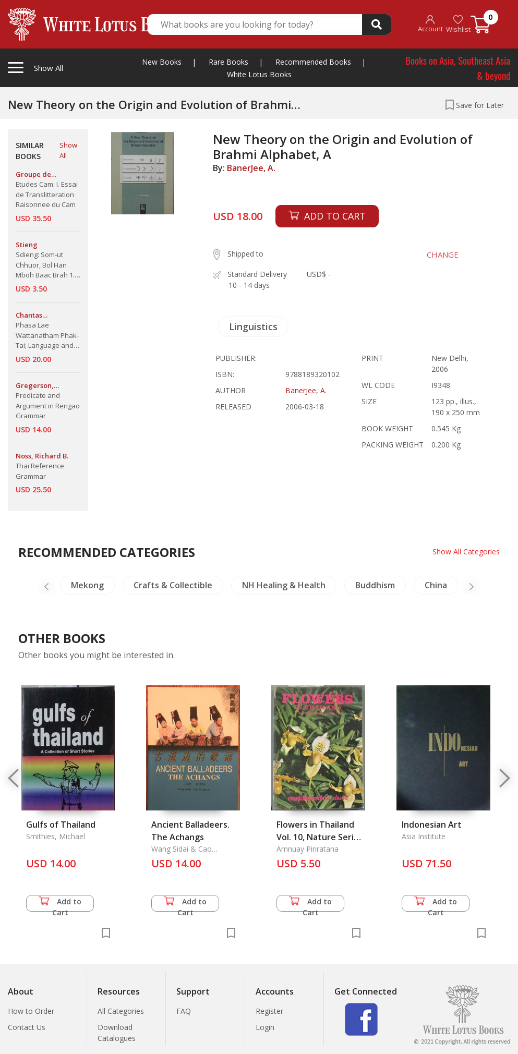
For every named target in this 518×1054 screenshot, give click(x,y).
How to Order (31, 1011)
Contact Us (26, 1027)
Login (265, 1027)
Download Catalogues (117, 1032)
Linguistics (253, 326)
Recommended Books (313, 62)
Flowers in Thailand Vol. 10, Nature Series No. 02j (319, 837)
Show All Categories (466, 551)
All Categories (121, 1011)
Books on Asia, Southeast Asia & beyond (457, 67)
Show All (68, 150)
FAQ (183, 1011)
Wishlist (458, 24)
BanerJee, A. (251, 168)
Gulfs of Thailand (60, 824)
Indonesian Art (432, 824)
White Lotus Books (259, 74)
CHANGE (443, 254)
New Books (162, 62)
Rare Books (228, 62)
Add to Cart (60, 904)
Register (269, 1011)
